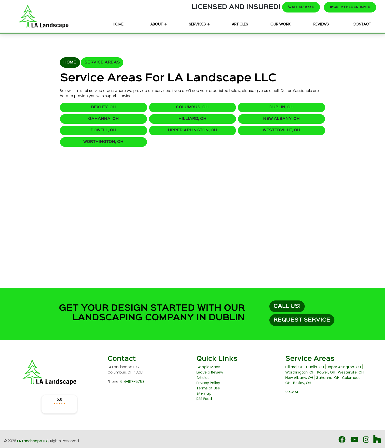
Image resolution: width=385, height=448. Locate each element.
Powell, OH (103, 130)
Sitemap (203, 393)
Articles (202, 377)
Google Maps (208, 366)
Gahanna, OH (103, 119)
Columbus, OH (192, 107)
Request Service (302, 320)
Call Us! (287, 306)
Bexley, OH (103, 107)
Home (69, 62)
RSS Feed (204, 398)
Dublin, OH (281, 107)
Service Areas (102, 62)
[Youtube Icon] (354, 440)
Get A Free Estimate (350, 6)
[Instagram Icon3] (366, 440)
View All (292, 392)
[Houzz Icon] (377, 440)
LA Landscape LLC (33, 440)
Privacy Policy (208, 382)
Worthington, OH (103, 142)
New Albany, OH (281, 119)
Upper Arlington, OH (192, 130)
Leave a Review (209, 372)
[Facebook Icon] (342, 440)
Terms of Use (208, 388)
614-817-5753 (301, 6)
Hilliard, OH (192, 119)
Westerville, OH (281, 130)
